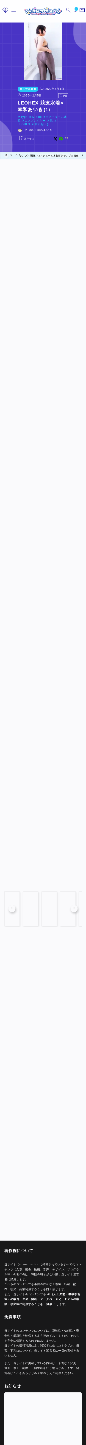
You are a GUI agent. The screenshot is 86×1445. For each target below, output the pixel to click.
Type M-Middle (17, 117)
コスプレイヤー (71, 117)
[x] (69, 135)
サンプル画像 (14, 89)
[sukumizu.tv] (43, 11)
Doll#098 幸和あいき (24, 126)
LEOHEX (22, 120)
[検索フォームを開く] (67, 11)
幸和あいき (39, 120)
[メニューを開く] (81, 11)
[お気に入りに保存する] (12, 135)
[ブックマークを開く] (74, 11)
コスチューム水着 (44, 117)
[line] (74, 135)
